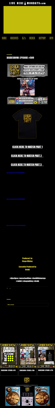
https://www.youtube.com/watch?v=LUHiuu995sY (16, 199)
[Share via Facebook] (7, 288)
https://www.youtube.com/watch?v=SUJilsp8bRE (15, 172)
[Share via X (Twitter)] (9, 288)
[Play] (30, 404)
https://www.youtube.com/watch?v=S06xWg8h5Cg (16, 225)
